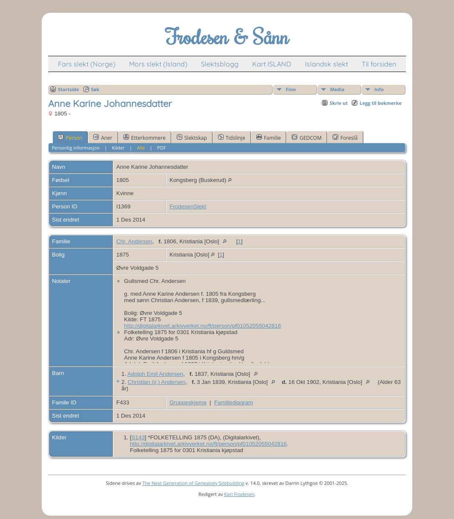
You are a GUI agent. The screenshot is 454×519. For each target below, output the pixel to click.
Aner (102, 137)
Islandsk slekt (326, 64)
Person (70, 137)
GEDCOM (307, 137)
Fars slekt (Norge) (86, 64)
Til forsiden (379, 64)
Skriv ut (339, 103)
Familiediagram (233, 402)
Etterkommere (145, 137)
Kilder (118, 147)
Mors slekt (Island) (158, 64)
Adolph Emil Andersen (155, 374)
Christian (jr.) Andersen (157, 382)
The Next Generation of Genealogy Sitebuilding (193, 483)
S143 (138, 437)
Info (379, 89)
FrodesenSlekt (188, 206)
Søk (95, 89)
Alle (141, 147)
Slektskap (192, 137)
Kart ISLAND (271, 64)
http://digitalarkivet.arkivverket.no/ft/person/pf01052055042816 (202, 326)
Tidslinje (231, 137)
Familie (268, 137)
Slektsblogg (219, 64)
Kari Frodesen (239, 494)
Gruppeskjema (188, 402)
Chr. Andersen (134, 241)
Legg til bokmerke (380, 103)
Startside (68, 89)
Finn (291, 89)
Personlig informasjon (76, 147)
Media (337, 89)
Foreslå (345, 137)
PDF (161, 147)
